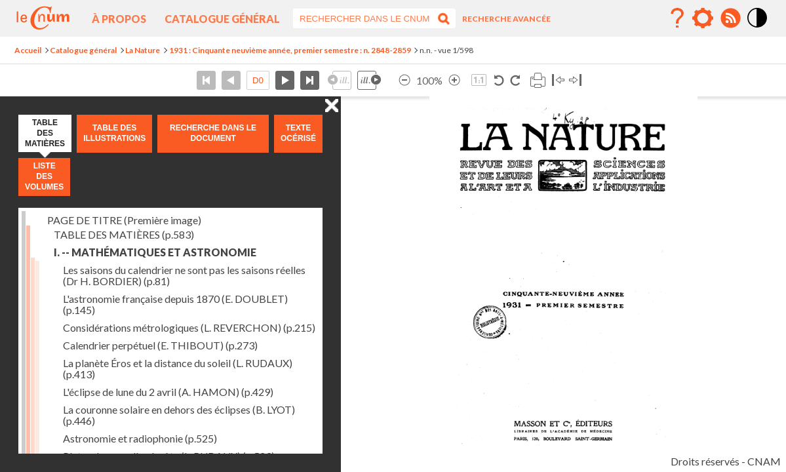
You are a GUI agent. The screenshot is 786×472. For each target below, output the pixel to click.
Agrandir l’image (454, 80)
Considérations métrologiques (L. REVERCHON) (189, 327)
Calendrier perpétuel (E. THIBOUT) (160, 345)
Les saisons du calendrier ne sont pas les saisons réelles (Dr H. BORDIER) (184, 275)
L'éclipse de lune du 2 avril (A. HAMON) (168, 391)
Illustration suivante (369, 80)
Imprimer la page (537, 80)
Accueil (27, 50)
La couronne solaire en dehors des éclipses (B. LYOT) (179, 415)
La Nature (142, 50)
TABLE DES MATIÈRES (124, 234)
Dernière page (309, 80)
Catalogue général (222, 18)
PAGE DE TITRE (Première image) (124, 220)
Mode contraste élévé (757, 28)
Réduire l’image (404, 80)
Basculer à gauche (558, 80)
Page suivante (284, 80)
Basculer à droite (575, 80)
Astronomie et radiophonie (140, 438)
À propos (119, 18)
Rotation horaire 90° (515, 80)
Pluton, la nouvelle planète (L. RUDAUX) (169, 456)
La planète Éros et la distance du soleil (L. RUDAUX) (177, 368)
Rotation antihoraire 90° (499, 80)
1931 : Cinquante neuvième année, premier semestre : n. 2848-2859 (290, 50)
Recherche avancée (506, 19)
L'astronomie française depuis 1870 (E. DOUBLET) (175, 304)
